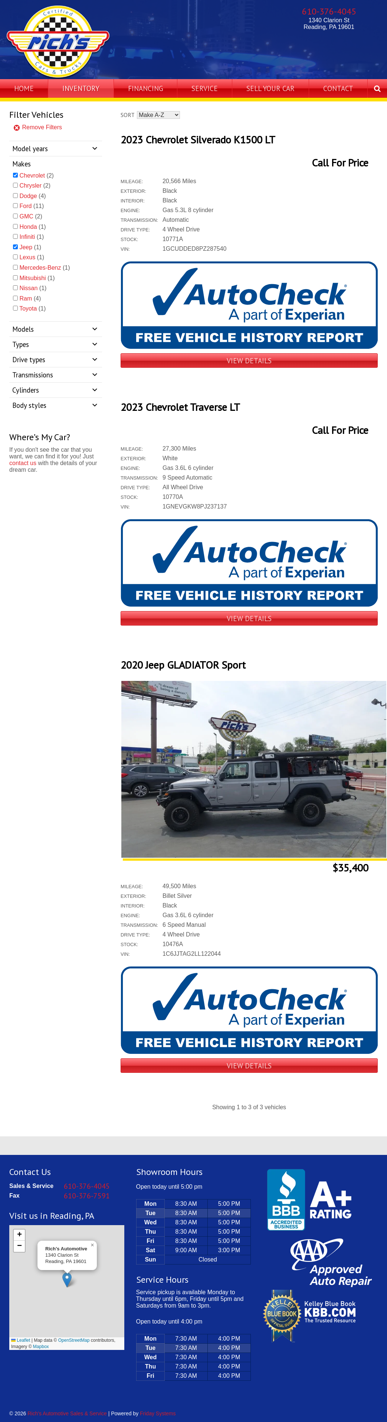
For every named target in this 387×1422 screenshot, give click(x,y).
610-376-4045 (329, 11)
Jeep (25, 247)
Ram (25, 298)
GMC (26, 216)
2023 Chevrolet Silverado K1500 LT (198, 139)
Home (24, 88)
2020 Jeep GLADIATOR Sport (183, 665)
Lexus (27, 257)
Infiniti (27, 237)
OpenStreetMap (74, 1340)
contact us (22, 463)
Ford (25, 206)
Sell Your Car (270, 88)
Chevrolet (32, 175)
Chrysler (30, 185)
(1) (32, 227)
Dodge (28, 196)
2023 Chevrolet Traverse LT (180, 407)
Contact (338, 88)
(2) (36, 175)
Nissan (28, 288)
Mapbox (41, 1346)
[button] (67, 1280)
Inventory (80, 88)
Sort (127, 114)
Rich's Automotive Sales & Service (67, 1413)
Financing (145, 88)
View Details (249, 360)
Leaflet (20, 1340)
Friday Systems (158, 1413)
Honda (28, 227)
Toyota (28, 308)
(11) (31, 206)
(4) (32, 196)
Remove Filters (37, 127)
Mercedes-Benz (40, 267)
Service (204, 88)
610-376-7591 (87, 1196)
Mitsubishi (32, 278)
